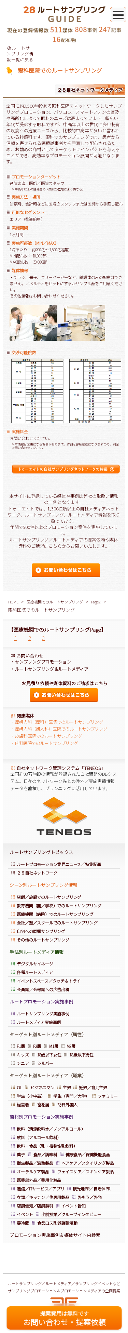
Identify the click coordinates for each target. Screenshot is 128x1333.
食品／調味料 (45, 1154)
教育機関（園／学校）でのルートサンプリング (59, 905)
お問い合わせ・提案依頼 (64, 1318)
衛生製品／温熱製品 (35, 1163)
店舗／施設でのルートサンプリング (49, 897)
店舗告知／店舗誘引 (35, 1206)
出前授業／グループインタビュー (71, 1214)
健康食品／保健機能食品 (88, 1154)
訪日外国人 (67, 1104)
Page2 (96, 601)
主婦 (67, 1087)
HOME (13, 601)
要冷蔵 (23, 1223)
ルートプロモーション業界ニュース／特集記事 (59, 864)
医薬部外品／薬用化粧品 (39, 1180)
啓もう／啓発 (89, 1197)
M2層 (71, 1046)
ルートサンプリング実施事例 (43, 1013)
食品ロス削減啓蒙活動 (57, 1223)
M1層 (53, 1046)
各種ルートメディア (35, 972)
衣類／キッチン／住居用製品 (43, 1197)
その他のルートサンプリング (43, 940)
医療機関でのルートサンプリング (55, 601)
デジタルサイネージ (35, 964)
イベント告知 (73, 1206)
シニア (23, 1063)
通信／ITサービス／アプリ (40, 1188)
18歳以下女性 (49, 1054)
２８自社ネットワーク (37, 873)
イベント (25, 1214)
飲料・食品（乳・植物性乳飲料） (47, 1146)
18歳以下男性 (81, 1054)
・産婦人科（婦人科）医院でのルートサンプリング (59, 728)
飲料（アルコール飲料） (39, 1137)
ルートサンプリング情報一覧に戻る (19, 53)
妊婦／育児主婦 (93, 1087)
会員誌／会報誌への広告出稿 (43, 989)
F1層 (21, 1046)
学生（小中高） (31, 1096)
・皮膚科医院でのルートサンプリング (46, 736)
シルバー (45, 1063)
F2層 (37, 1046)
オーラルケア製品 (33, 1171)
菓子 (21, 1154)
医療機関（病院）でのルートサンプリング (55, 914)
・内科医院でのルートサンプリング (44, 743)
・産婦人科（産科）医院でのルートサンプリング (57, 722)
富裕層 (43, 1104)
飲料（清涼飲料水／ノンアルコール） (51, 1129)
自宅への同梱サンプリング (41, 931)
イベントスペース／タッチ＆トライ (49, 981)
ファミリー (108, 1096)
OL (19, 1087)
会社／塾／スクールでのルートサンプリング (57, 922)
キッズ (23, 1054)
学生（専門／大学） (71, 1096)
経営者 (23, 1104)
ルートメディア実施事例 (39, 1022)
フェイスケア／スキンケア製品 (85, 1171)
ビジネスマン (42, 1087)
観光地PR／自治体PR (91, 1188)
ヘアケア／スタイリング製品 (87, 1163)
